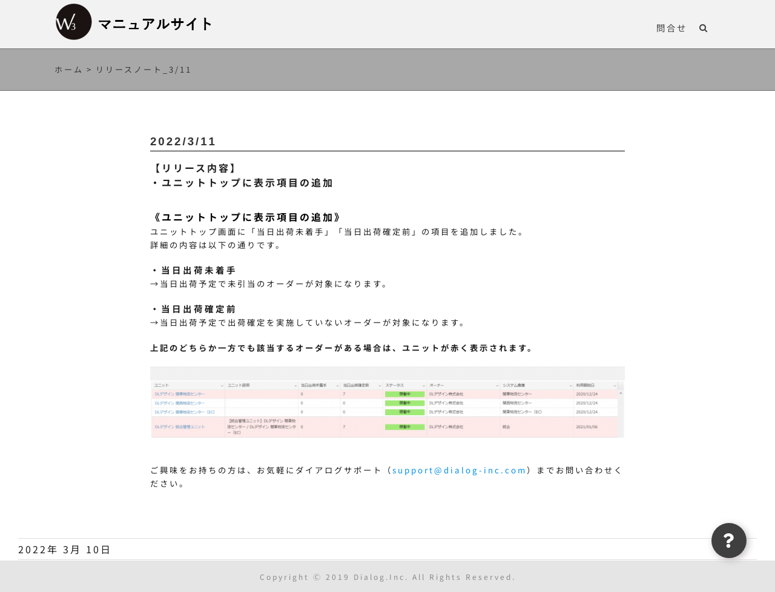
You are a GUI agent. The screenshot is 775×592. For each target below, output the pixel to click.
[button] (703, 27)
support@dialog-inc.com (459, 470)
